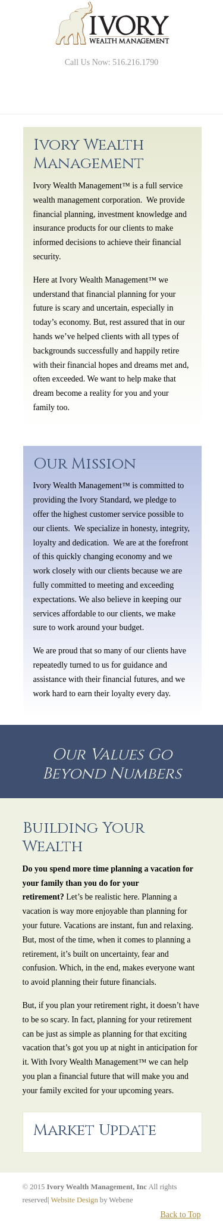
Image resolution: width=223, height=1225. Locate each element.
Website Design (74, 1200)
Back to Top (181, 1214)
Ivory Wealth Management (112, 23)
